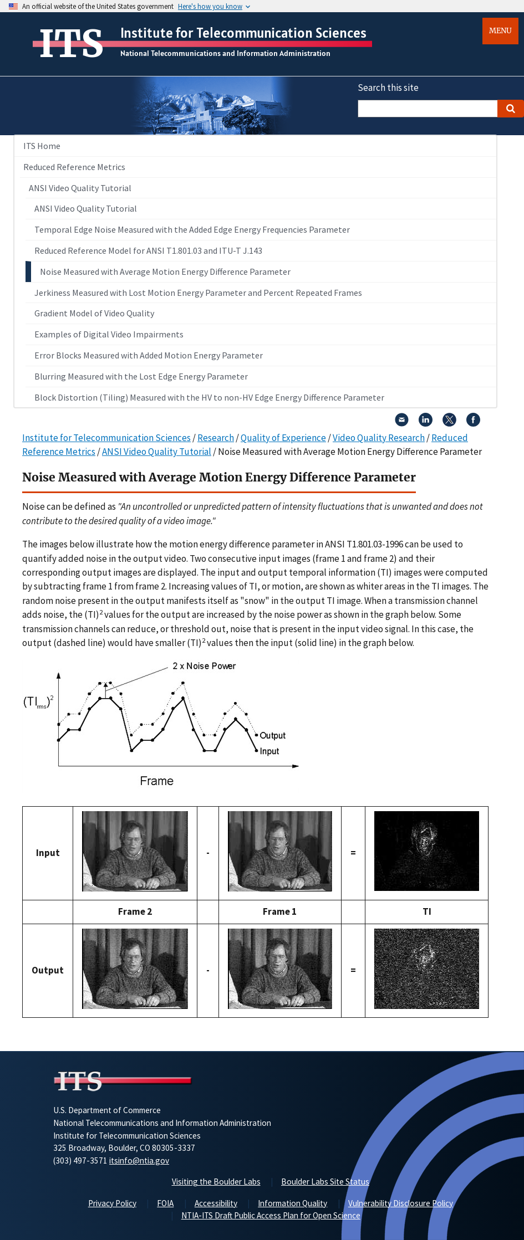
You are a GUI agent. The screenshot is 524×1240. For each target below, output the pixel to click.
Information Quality (292, 1203)
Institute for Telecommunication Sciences (243, 33)
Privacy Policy (112, 1203)
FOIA (165, 1203)
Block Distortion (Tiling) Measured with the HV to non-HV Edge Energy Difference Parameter (209, 397)
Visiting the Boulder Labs (216, 1181)
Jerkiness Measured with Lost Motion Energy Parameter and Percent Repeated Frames (198, 292)
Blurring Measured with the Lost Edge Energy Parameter (141, 376)
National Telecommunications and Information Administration (225, 53)
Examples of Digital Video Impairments (109, 334)
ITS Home (41, 145)
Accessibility (216, 1203)
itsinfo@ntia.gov (139, 1160)
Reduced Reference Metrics (74, 166)
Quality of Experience (283, 438)
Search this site (388, 87)
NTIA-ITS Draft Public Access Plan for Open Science (270, 1215)
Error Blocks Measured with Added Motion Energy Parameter (148, 355)
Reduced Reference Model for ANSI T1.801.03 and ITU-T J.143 (148, 250)
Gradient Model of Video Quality (94, 313)
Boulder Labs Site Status (325, 1181)
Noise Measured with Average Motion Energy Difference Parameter (165, 271)
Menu (500, 31)
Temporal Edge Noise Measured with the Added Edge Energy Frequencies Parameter (192, 229)
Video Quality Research (379, 438)
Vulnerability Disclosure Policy (400, 1203)
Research (215, 438)
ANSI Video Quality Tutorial (80, 187)
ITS (71, 44)
